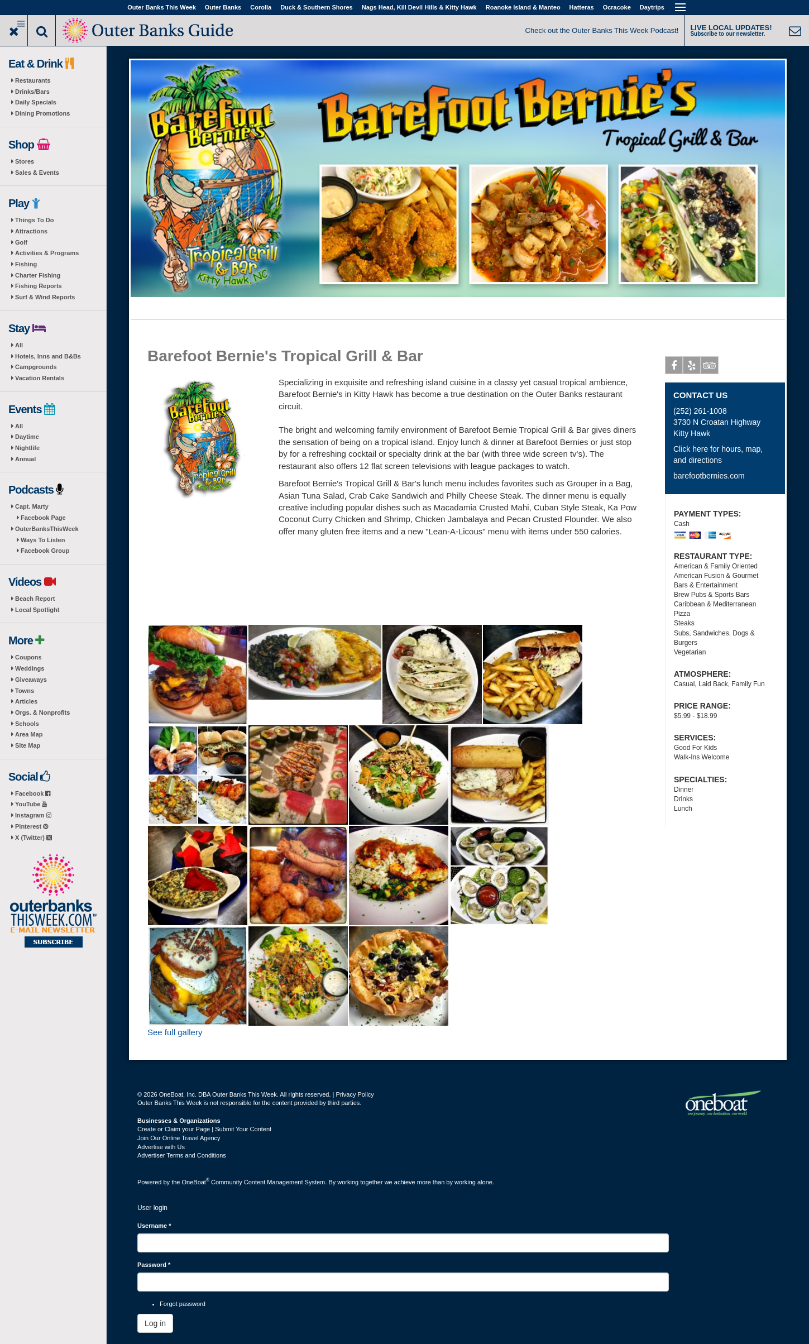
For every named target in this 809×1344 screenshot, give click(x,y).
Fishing (26, 264)
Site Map (27, 745)
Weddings (29, 668)
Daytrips (652, 7)
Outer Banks (223, 7)
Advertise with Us (161, 1147)
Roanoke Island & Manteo (523, 7)
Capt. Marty (32, 506)
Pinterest (31, 826)
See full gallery (174, 1032)
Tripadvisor (710, 367)
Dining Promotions (42, 113)
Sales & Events (37, 172)
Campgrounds (36, 366)
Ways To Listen (43, 540)
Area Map (29, 734)
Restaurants (33, 80)
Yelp (692, 367)
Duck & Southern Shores (316, 7)
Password (153, 1264)
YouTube (31, 804)
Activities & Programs (47, 253)
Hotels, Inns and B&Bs (48, 356)
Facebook (32, 793)
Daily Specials (35, 102)
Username (154, 1225)
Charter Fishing (37, 275)
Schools (27, 723)
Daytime (27, 436)
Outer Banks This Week (161, 7)
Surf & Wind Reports (45, 297)
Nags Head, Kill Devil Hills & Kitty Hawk (419, 7)
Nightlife (27, 447)
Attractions (31, 231)
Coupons (28, 657)
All (19, 345)
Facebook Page (43, 517)
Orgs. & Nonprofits (42, 712)
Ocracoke (617, 7)
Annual (25, 459)
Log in (155, 1323)
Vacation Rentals (39, 378)
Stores (24, 161)
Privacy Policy (355, 1094)
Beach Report (35, 598)
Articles (26, 701)
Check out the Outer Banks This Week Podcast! (602, 30)
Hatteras (581, 7)
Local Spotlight (37, 609)
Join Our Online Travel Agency (179, 1138)
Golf (21, 242)
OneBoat (196, 1182)
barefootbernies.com (709, 475)
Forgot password (182, 1303)
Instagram (33, 815)
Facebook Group (45, 550)
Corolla (260, 7)
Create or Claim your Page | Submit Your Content (204, 1129)
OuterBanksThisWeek (47, 528)
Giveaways (31, 679)
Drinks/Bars (32, 91)
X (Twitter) (33, 837)
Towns (24, 690)
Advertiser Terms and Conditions (181, 1155)
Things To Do (34, 220)
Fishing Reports (38, 286)
